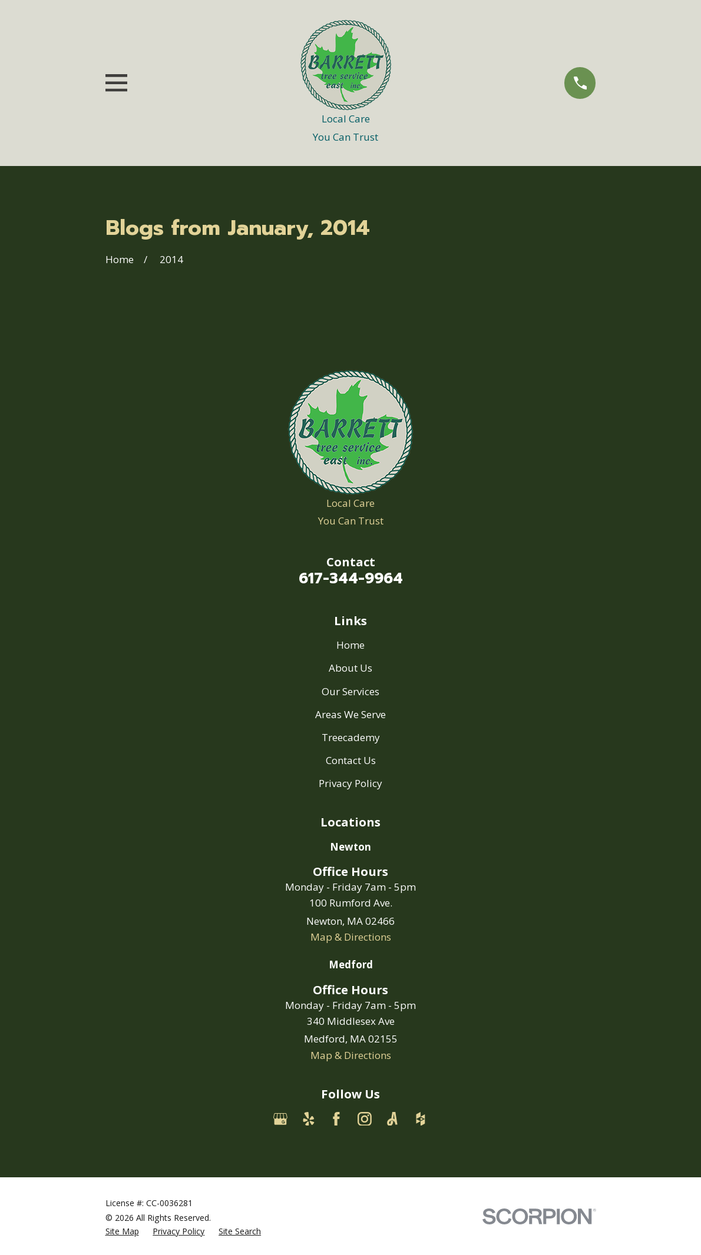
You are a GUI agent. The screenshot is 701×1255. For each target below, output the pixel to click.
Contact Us (351, 760)
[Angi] (392, 1119)
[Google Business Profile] (280, 1119)
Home (350, 645)
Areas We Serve (350, 714)
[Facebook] (336, 1119)
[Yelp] (309, 1119)
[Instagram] (365, 1119)
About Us (350, 668)
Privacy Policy (350, 783)
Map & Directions (350, 937)
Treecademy (351, 737)
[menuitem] (122, 1231)
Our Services (350, 691)
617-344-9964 (351, 578)
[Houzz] (421, 1119)
